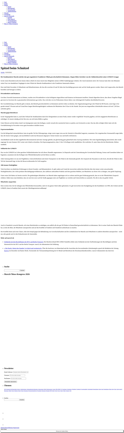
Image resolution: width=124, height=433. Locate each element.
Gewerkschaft (11, 10)
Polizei (19, 390)
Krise (115, 389)
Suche (5, 3)
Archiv (2, 72)
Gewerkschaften (84, 389)
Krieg (113, 389)
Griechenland (90, 389)
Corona (54, 389)
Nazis (13, 390)
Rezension (44, 390)
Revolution (39, 390)
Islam (100, 389)
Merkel (10, 390)
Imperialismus (96, 389)
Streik (53, 390)
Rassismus (26, 390)
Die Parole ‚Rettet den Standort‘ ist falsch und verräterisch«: (23, 248)
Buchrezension (49, 389)
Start (5, 2)
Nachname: (7, 378)
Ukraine (67, 390)
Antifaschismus (12, 11)
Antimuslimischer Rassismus (32, 389)
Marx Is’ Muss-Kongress (11, 24)
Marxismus (6, 390)
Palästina (16, 390)
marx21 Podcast (12, 22)
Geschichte (7, 14)
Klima (110, 389)
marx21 (120, 389)
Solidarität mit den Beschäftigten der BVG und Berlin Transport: (23, 242)
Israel (102, 389)
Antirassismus (40, 389)
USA (70, 390)
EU (61, 389)
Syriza (58, 390)
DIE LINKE (58, 389)
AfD (5, 389)
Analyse (18, 389)
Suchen (6, 398)
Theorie (6, 13)
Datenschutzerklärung (7, 427)
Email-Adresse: (8, 372)
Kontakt (10, 17)
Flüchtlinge (74, 389)
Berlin (45, 389)
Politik (6, 5)
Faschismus (64, 389)
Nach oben (4, 429)
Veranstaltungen (12, 20)
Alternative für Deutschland (11, 389)
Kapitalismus (106, 389)
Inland (9, 6)
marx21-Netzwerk (9, 16)
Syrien (56, 390)
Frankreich (79, 389)
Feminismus (69, 389)
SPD (51, 390)
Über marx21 (11, 19)
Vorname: (6, 375)
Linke (118, 389)
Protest (22, 390)
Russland (48, 390)
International (11, 8)
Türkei (64, 390)
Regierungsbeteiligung (32, 390)
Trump (61, 390)
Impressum (16, 427)
